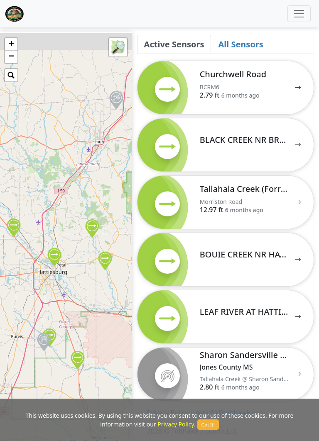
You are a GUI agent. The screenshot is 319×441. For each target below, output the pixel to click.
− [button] (11, 57)
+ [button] (11, 44)
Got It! (208, 424)
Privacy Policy (175, 424)
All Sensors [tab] (240, 44)
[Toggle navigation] (299, 13)
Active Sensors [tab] (174, 44)
